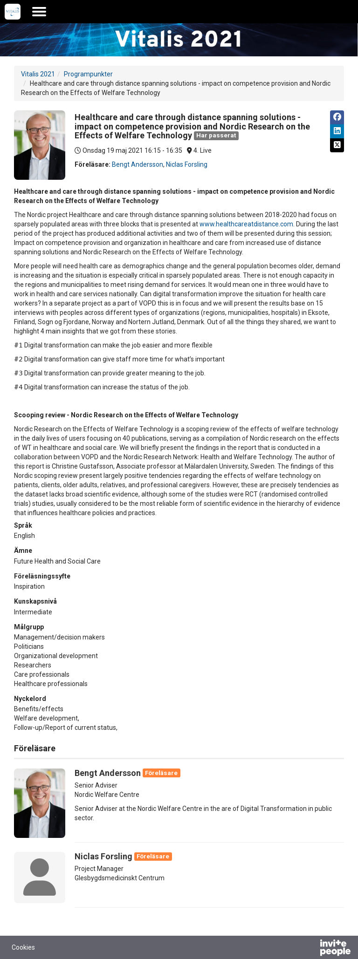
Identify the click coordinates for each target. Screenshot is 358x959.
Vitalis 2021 (38, 74)
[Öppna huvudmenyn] (39, 11)
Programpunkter (88, 74)
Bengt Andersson (137, 164)
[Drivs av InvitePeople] (311, 948)
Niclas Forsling (186, 164)
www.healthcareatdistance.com (246, 224)
